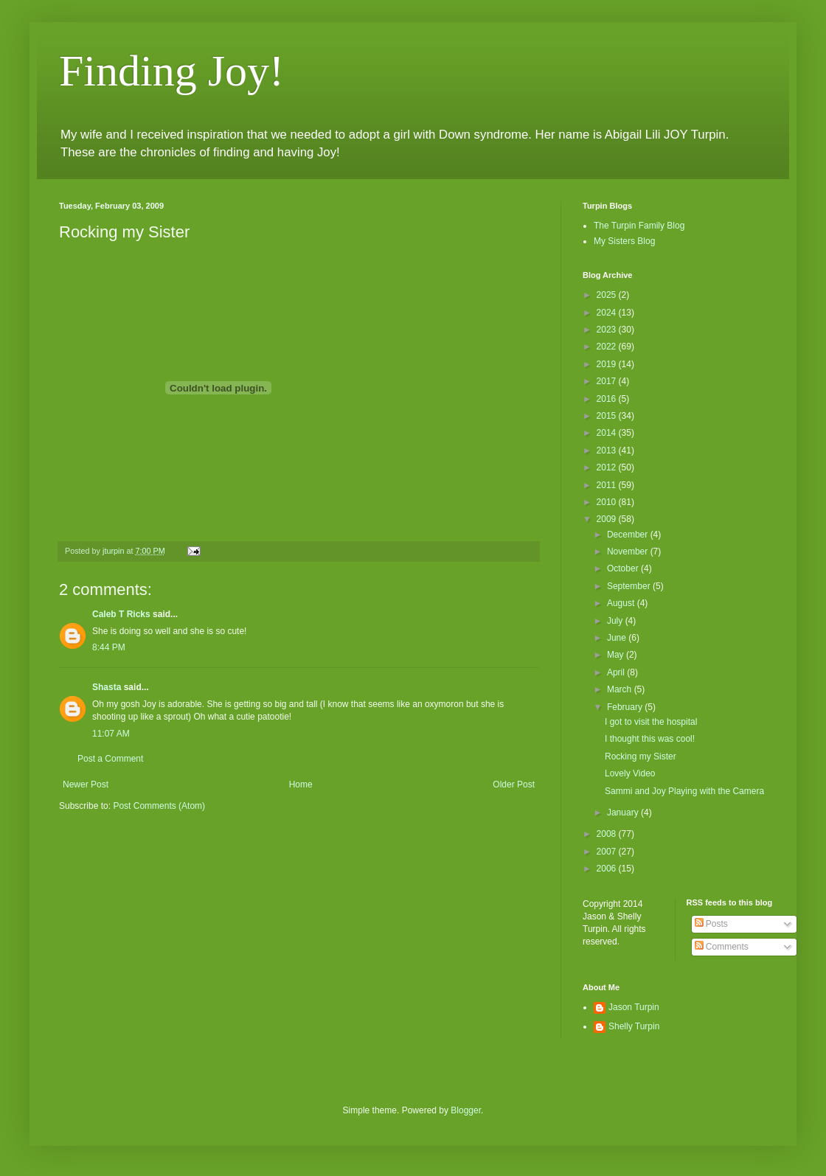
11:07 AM (111, 733)
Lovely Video (630, 773)
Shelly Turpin (633, 1026)
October (624, 568)
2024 (608, 312)
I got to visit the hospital (651, 722)
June (617, 638)
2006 (608, 868)
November (628, 551)
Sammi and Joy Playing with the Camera (684, 791)
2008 (608, 834)
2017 (608, 381)
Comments (722, 947)
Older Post (514, 784)
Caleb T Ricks (121, 614)
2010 (608, 502)
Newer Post (85, 784)
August (622, 603)
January (624, 812)
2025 (608, 295)
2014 (608, 433)
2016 (608, 399)
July (616, 621)
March (620, 689)
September (630, 586)
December (628, 534)
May (616, 655)
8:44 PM (108, 647)
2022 (608, 346)
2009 (608, 519)
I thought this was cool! (650, 739)
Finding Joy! (171, 70)
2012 (608, 467)
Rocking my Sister (640, 756)
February (626, 707)
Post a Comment (110, 759)
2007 (608, 851)
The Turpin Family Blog (639, 225)
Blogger (466, 1110)
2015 (608, 416)
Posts (711, 924)
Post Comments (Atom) (159, 806)
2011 (608, 485)
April (617, 672)
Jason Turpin (633, 1007)
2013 (608, 450)
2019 (608, 364)
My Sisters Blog (624, 241)
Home (301, 784)
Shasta (106, 687)
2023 (608, 329)
